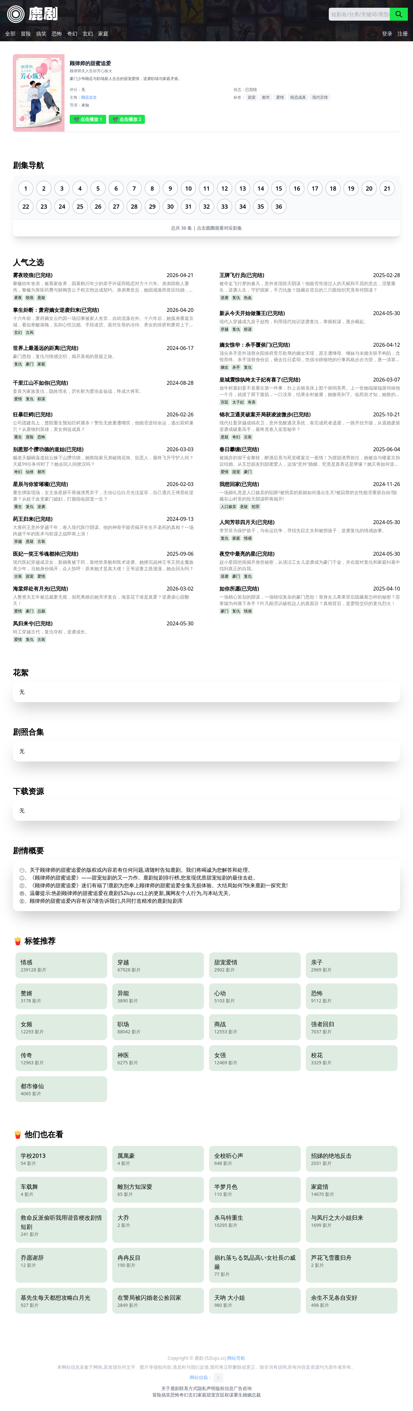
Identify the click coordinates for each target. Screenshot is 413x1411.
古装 (248, 437)
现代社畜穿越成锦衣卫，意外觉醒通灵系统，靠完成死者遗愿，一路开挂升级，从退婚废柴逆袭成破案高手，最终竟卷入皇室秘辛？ (309, 426)
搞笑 (41, 33)
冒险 (26, 33)
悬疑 (41, 297)
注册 (403, 33)
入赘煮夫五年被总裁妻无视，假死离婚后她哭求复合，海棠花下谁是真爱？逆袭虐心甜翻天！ (101, 600)
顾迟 (85, 97)
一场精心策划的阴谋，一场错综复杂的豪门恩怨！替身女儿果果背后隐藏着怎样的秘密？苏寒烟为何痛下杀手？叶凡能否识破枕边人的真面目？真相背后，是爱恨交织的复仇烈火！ (309, 600)
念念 (93, 97)
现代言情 (320, 97)
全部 (10, 33)
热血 (248, 297)
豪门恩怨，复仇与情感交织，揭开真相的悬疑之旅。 (65, 356)
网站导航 (236, 1358)
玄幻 (88, 33)
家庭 (103, 33)
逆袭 (224, 297)
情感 (248, 538)
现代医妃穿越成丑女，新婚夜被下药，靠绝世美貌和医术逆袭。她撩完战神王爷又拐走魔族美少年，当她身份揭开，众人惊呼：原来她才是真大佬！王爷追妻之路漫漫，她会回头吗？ (103, 565)
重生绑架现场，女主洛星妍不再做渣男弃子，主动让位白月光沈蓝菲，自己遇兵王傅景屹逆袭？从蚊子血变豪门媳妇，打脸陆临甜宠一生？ (103, 495)
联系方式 (188, 1388)
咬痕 (30, 297)
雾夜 (18, 297)
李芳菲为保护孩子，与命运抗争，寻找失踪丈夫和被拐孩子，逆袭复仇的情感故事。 (303, 530)
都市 (266, 97)
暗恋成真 (298, 97)
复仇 (236, 297)
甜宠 (252, 97)
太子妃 (238, 402)
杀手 (236, 367)
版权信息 (225, 1388)
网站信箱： (206, 1378)
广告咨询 (243, 1388)
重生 (18, 437)
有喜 (252, 402)
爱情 (280, 97)
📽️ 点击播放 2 (127, 119)
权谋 (248, 329)
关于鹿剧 (170, 1388)
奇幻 (72, 33)
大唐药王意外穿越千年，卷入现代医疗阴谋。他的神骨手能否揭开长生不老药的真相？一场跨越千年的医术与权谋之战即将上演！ (103, 530)
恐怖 (57, 33)
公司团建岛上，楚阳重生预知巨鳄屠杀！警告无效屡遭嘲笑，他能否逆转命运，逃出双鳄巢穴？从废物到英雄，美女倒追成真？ (103, 426)
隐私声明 (206, 1388)
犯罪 (255, 506)
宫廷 (224, 402)
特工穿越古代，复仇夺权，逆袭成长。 (51, 632)
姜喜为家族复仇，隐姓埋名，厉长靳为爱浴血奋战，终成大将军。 (78, 391)
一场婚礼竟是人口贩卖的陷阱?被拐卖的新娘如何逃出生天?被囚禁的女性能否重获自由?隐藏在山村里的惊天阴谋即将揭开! (308, 495)
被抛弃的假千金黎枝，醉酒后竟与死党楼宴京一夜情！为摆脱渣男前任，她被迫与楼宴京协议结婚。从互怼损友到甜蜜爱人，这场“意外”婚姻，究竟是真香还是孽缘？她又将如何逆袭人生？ (309, 460)
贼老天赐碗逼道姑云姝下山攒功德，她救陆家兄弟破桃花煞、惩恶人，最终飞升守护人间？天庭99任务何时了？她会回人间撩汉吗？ (103, 460)
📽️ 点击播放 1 (88, 119)
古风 (30, 332)
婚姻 (247, 1395)
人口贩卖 (228, 506)
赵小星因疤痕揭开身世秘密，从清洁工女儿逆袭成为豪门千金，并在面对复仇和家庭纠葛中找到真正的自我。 (309, 565)
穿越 (224, 329)
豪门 (30, 364)
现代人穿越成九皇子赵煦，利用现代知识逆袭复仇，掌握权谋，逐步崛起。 (293, 321)
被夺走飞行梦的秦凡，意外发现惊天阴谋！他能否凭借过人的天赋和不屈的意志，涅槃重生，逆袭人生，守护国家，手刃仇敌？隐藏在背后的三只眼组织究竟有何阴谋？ (307, 286)
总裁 (41, 611)
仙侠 (30, 471)
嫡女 (224, 367)
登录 (387, 33)
